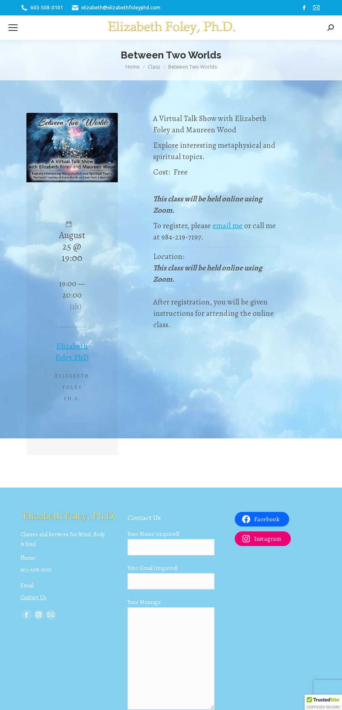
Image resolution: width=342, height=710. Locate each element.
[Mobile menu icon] (13, 27)
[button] (323, 702)
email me (227, 225)
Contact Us (33, 597)
